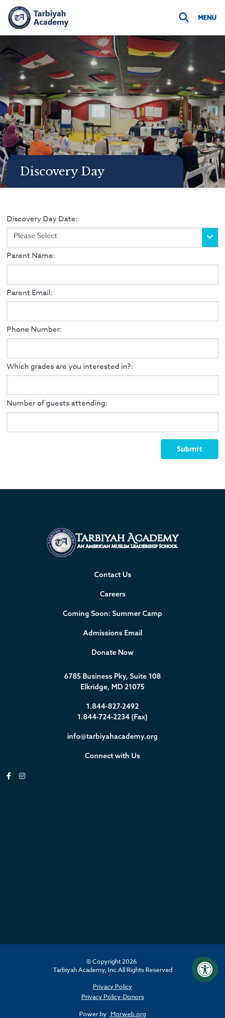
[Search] (184, 17)
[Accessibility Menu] (205, 969)
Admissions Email (112, 632)
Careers (113, 593)
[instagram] (22, 776)
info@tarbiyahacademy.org (112, 736)
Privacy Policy (112, 986)
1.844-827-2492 (112, 706)
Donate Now (112, 652)
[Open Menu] (206, 17)
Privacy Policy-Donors (112, 996)
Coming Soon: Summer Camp (112, 613)
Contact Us (112, 574)
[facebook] (9, 776)
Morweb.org (127, 1014)
